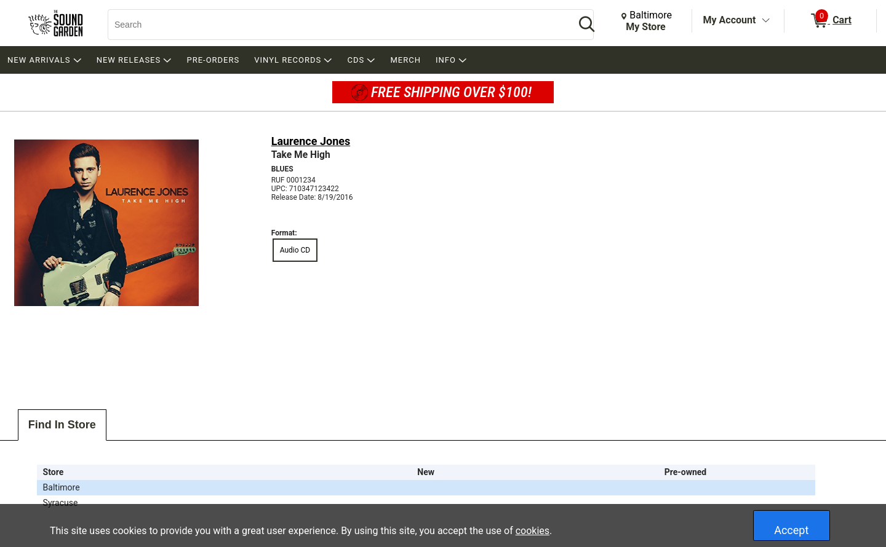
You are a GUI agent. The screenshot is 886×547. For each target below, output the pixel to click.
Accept (791, 530)
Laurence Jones (311, 141)
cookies (532, 531)
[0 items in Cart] (830, 21)
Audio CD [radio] (295, 250)
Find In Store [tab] (62, 425)
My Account (729, 20)
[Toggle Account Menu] (765, 21)
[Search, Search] (335, 24)
